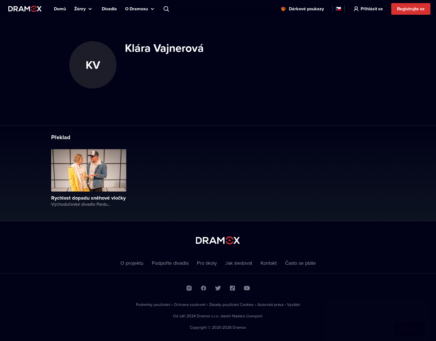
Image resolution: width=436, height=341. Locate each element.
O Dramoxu (136, 9)
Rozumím (409, 323)
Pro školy (207, 262)
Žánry (80, 9)
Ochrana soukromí (189, 304)
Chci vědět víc (371, 323)
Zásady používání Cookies (231, 304)
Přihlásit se (372, 9)
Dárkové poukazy (306, 9)
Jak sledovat (238, 262)
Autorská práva (270, 304)
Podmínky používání (153, 304)
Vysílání (293, 304)
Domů (60, 9)
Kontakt (269, 262)
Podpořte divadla (170, 262)
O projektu (131, 262)
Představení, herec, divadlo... (167, 9)
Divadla (109, 9)
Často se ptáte (300, 262)
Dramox (25, 8)
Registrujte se (411, 9)
